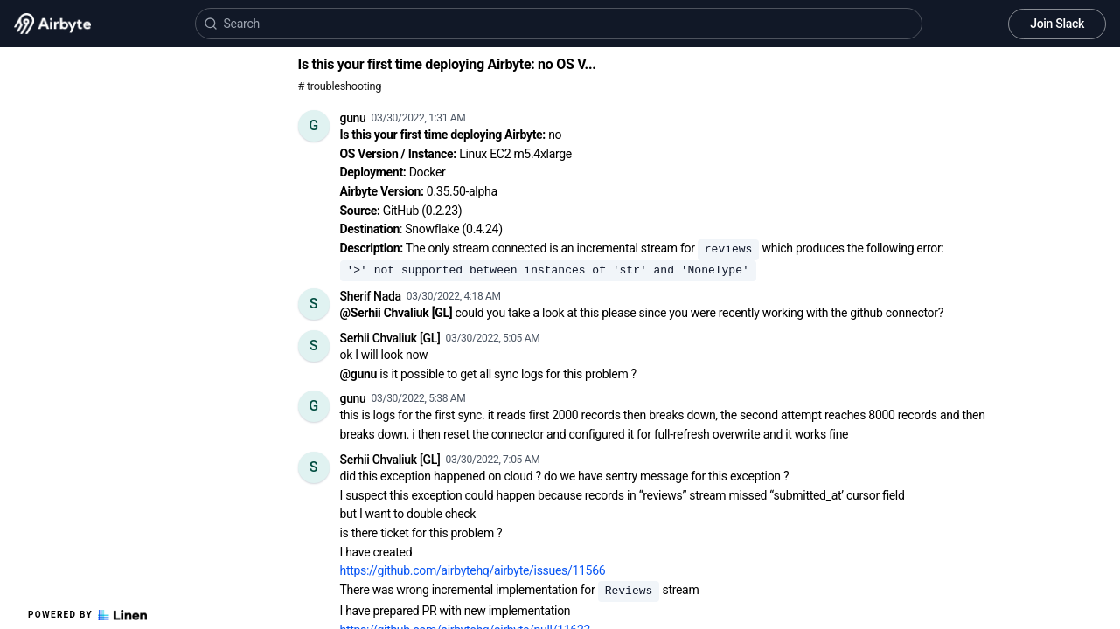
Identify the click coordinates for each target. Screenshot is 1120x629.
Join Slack (1057, 24)
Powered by (87, 615)
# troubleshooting (340, 86)
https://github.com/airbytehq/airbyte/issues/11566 (473, 570)
